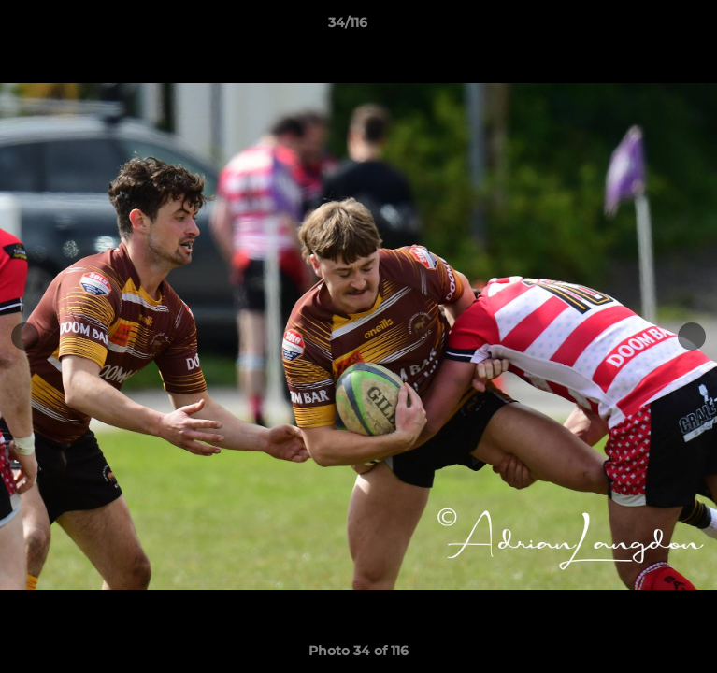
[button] (649, 27)
